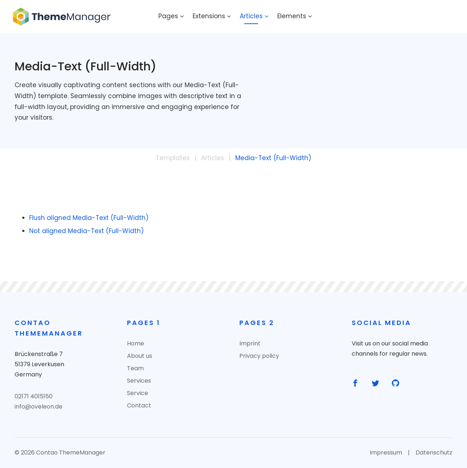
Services (139, 380)
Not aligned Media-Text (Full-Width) (86, 231)
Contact (139, 405)
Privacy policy (259, 356)
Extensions (209, 16)
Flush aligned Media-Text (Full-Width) (88, 217)
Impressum (386, 452)
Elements (291, 16)
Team (135, 368)
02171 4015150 (34, 396)
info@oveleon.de (38, 406)
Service (137, 393)
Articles (251, 16)
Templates (173, 158)
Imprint (249, 343)
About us (139, 356)
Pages (168, 16)
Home (135, 343)
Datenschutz (434, 452)
